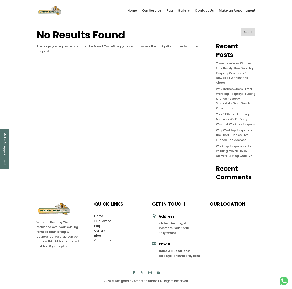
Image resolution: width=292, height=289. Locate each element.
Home (132, 11)
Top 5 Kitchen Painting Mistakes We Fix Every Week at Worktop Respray (235, 119)
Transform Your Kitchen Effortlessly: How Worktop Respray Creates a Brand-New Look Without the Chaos (235, 73)
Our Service (151, 11)
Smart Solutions (145, 281)
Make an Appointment (237, 11)
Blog (97, 236)
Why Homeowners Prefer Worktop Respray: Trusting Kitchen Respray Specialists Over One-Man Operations (236, 98)
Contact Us (204, 11)
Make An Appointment (5, 148)
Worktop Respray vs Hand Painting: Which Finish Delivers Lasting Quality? (235, 151)
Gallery (184, 11)
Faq (169, 11)
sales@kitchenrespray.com (179, 256)
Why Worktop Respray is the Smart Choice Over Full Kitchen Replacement (235, 135)
